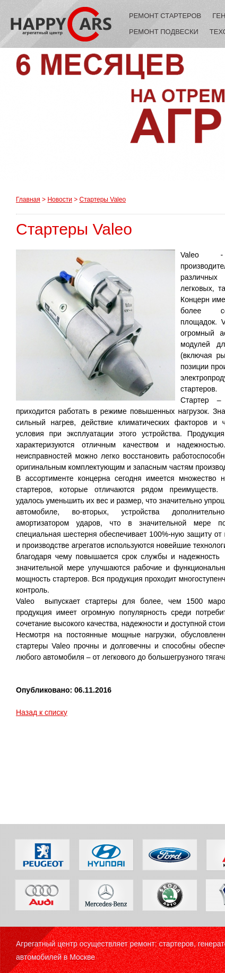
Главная (28, 199)
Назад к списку (41, 712)
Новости (59, 199)
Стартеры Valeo (103, 199)
